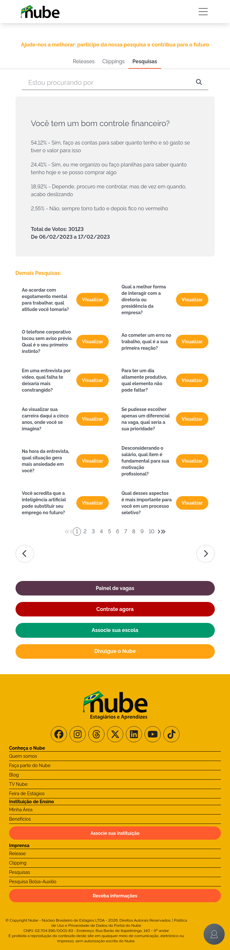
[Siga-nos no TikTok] (171, 734)
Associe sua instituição (115, 833)
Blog (14, 774)
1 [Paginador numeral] (77, 531)
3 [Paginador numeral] (93, 531)
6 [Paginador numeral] (117, 531)
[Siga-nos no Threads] (96, 734)
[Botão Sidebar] (203, 11)
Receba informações (115, 895)
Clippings (113, 61)
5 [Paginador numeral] (109, 531)
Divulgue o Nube (115, 651)
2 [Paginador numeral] (84, 531)
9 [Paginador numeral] (142, 531)
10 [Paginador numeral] (152, 531)
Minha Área (20, 809)
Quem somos (23, 756)
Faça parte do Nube (29, 765)
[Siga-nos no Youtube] (153, 734)
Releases (83, 61)
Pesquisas (144, 61)
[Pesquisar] (199, 82)
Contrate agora (115, 609)
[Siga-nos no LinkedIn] (134, 734)
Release (17, 853)
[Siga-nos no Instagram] (78, 734)
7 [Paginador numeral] (125, 531)
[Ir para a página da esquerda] (25, 554)
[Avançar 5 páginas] (163, 531)
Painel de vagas (115, 588)
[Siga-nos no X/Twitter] (115, 734)
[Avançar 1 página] (158, 531)
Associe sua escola (115, 630)
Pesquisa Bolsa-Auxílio (32, 881)
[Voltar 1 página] (71, 531)
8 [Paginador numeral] (134, 531)
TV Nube (18, 784)
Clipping (18, 862)
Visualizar (92, 299)
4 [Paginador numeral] (101, 531)
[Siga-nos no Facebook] (59, 734)
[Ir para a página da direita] (205, 554)
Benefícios (20, 819)
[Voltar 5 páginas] (67, 531)
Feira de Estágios (27, 793)
